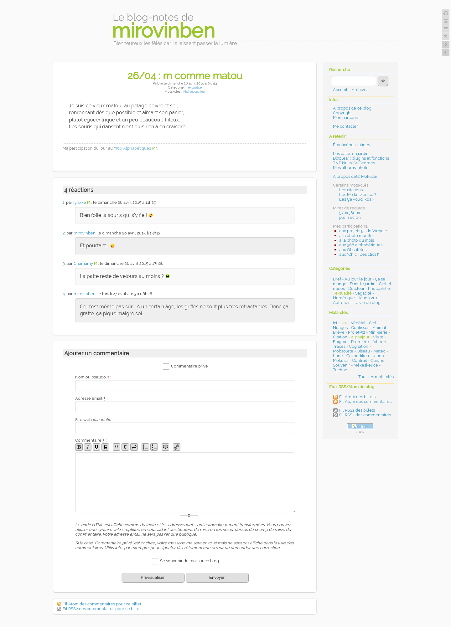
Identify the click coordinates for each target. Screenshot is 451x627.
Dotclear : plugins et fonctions (361, 158)
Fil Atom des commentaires (365, 401)
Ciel (372, 323)
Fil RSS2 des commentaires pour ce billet (102, 608)
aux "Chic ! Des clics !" (359, 254)
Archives (360, 89)
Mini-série (378, 332)
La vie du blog (367, 302)
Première (360, 341)
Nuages (340, 327)
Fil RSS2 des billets (357, 410)
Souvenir (341, 365)
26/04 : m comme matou (184, 75)
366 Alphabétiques (133, 148)
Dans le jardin (363, 283)
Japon (378, 355)
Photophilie (379, 288)
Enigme (340, 341)
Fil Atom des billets (357, 396)
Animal (379, 327)
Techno (340, 369)
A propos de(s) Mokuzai (355, 176)
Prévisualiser (152, 577)
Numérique (344, 298)
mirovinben (85, 233)
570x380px (349, 212)
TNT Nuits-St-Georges (354, 163)
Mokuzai (341, 360)
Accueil (340, 89)
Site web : (93, 419)
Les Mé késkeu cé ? (357, 194)
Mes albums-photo (351, 167)
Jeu (202, 92)
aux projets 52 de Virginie (363, 231)
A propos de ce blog (352, 108)
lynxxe (79, 202)
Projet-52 (356, 332)
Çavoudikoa (357, 355)
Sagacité (363, 293)
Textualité (194, 87)
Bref (337, 279)
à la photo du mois (356, 240)
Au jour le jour (358, 279)
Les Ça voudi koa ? (356, 199)
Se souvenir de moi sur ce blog (189, 560)
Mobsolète (343, 351)
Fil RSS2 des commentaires (365, 415)
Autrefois (341, 302)
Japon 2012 (369, 298)
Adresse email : (91, 398)
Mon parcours (346, 117)
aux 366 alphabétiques (360, 245)
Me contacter (345, 126)
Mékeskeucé (366, 365)
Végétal (358, 323)
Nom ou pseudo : (93, 377)
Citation (340, 337)
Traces (339, 346)
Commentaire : (90, 440)
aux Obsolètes (352, 249)
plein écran (350, 217)
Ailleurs (379, 341)
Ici (335, 323)
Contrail (359, 360)
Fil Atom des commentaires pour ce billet (102, 604)
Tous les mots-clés (376, 376)
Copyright (342, 112)
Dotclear (356, 288)
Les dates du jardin (351, 153)
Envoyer (217, 577)
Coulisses (360, 327)
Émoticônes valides (351, 144)
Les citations (351, 190)
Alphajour (190, 92)
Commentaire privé (189, 366)
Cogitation (358, 346)
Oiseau (363, 351)
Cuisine (378, 360)
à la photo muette (356, 235)
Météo (379, 351)
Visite (378, 337)
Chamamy (83, 263)
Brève (339, 332)
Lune (338, 355)
